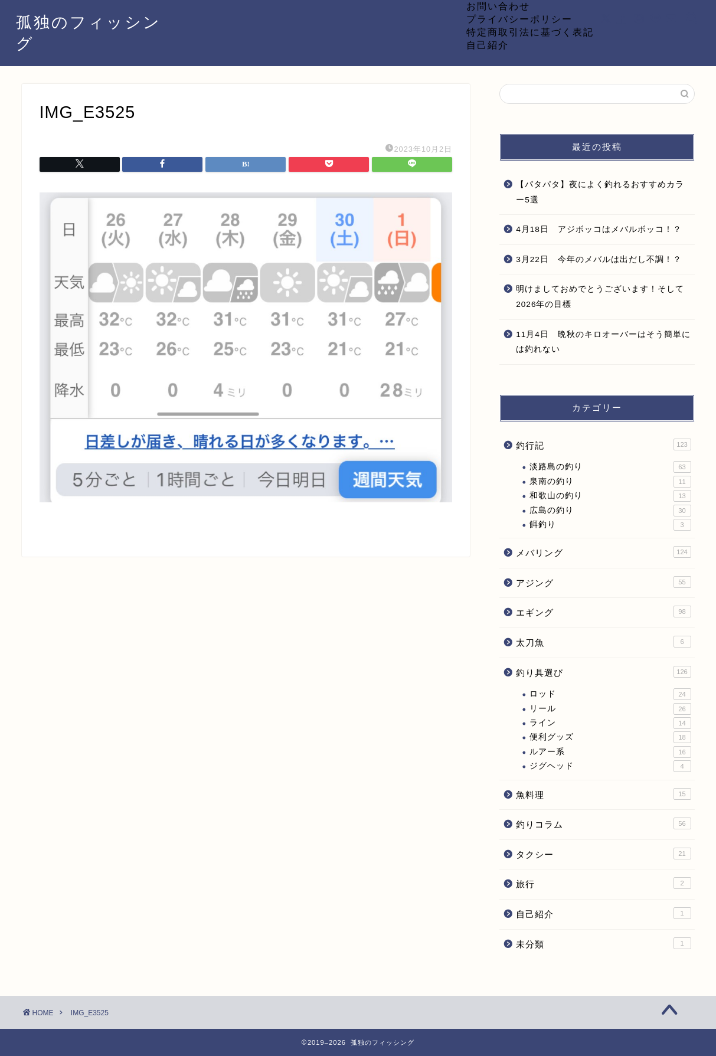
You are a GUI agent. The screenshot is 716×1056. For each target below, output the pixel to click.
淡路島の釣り (610, 467)
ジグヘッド (610, 766)
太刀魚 (603, 642)
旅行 (603, 883)
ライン (610, 723)
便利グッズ (610, 737)
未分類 (603, 943)
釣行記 (603, 444)
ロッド (610, 694)
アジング (603, 582)
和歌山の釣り (610, 496)
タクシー (603, 853)
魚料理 (603, 794)
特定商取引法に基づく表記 (530, 32)
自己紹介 (487, 45)
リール (610, 709)
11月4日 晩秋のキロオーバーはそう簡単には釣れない (603, 342)
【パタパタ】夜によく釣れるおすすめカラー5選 (600, 192)
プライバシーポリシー (519, 19)
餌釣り (610, 525)
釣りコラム (603, 823)
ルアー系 (610, 752)
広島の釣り (610, 510)
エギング (603, 611)
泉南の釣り (610, 482)
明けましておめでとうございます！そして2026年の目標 (600, 297)
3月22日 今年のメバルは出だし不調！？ (599, 259)
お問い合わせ (498, 6)
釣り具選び (603, 672)
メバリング (603, 552)
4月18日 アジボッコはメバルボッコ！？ (599, 229)
